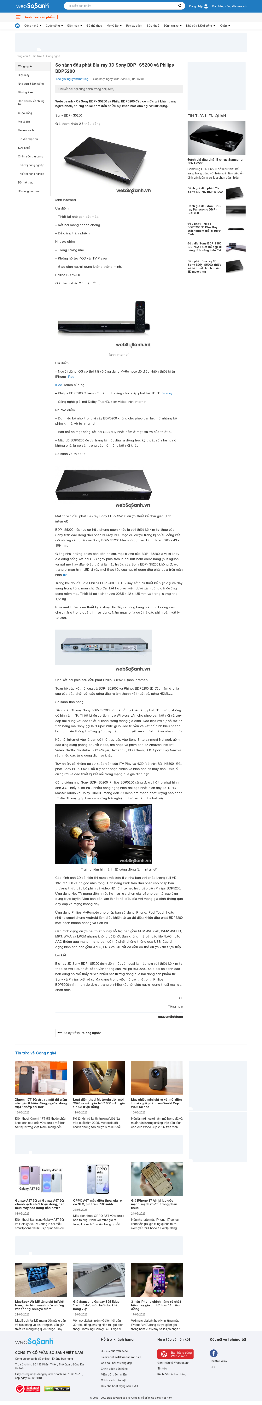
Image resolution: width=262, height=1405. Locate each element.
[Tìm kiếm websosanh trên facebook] (214, 1353)
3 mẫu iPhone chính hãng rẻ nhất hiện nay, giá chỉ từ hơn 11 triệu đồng (156, 1305)
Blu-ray (166, 393)
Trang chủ (21, 56)
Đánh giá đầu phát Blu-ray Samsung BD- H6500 (215, 161)
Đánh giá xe (171, 25)
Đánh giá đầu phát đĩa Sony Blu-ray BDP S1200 (205, 189)
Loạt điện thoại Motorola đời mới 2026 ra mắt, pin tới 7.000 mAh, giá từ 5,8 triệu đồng (99, 1103)
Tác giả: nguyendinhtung (71, 79)
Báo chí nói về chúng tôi (31, 103)
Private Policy (218, 1361)
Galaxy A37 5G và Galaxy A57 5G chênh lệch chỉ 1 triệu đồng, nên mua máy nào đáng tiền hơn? (39, 1204)
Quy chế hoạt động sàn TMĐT (120, 1386)
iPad (70, 377)
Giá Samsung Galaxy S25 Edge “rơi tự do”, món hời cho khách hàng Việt (97, 1305)
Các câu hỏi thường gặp (116, 1362)
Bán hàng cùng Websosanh (229, 6)
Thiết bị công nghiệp (31, 165)
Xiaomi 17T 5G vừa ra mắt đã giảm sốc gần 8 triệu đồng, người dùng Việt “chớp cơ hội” (41, 1103)
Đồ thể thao (94, 25)
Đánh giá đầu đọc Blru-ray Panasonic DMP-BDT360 (204, 209)
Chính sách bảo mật (113, 1380)
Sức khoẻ (153, 25)
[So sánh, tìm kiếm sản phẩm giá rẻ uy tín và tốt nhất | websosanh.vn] (32, 6)
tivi (65, 575)
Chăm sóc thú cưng (30, 156)
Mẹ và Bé (113, 25)
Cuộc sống (53, 25)
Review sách (134, 25)
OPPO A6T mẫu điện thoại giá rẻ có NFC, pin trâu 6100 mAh (97, 1202)
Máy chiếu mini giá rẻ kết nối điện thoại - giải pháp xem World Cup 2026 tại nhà (156, 1103)
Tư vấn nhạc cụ (28, 139)
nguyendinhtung (170, 1016)
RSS (212, 1366)
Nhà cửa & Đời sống (199, 25)
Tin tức (37, 56)
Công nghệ (31, 25)
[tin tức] (17, 25)
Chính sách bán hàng (114, 1368)
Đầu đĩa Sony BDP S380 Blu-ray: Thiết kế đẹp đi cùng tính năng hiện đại (205, 247)
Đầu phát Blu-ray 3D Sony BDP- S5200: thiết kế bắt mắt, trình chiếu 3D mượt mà (204, 266)
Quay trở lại (82, 1033)
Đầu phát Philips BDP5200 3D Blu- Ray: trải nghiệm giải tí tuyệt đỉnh (205, 229)
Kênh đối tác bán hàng (171, 1374)
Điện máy (73, 25)
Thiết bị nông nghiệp (31, 173)
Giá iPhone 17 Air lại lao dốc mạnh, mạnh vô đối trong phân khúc (154, 1204)
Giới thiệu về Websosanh (173, 1362)
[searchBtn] (180, 5)
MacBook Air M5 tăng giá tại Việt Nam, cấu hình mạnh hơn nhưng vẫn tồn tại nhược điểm (39, 1305)
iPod (58, 385)
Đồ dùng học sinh (29, 191)
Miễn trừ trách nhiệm (114, 1374)
